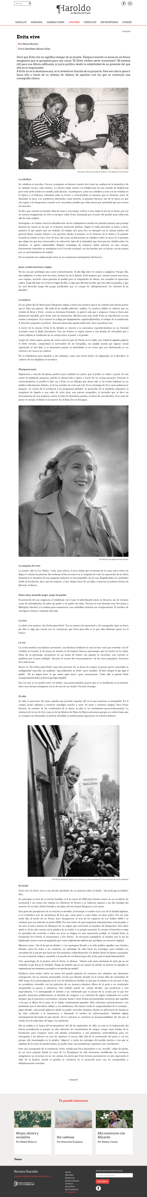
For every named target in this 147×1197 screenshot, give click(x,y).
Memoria (36, 22)
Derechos (90, 22)
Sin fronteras (109, 22)
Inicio (68, 1172)
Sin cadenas (65, 1137)
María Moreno (30, 44)
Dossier (127, 22)
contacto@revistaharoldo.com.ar (32, 1176)
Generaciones (55, 22)
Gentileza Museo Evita (37, 49)
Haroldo (21, 22)
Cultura (74, 22)
